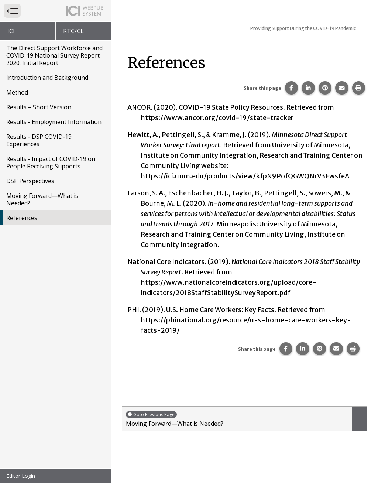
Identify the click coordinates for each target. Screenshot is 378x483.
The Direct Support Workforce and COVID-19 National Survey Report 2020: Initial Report (54, 55)
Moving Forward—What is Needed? (42, 199)
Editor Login (20, 475)
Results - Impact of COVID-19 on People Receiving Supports (50, 162)
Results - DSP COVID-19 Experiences (39, 140)
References (21, 218)
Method (17, 92)
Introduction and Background (47, 77)
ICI (11, 31)
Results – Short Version (38, 107)
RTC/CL (73, 31)
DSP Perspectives (30, 181)
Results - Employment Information (54, 122)
